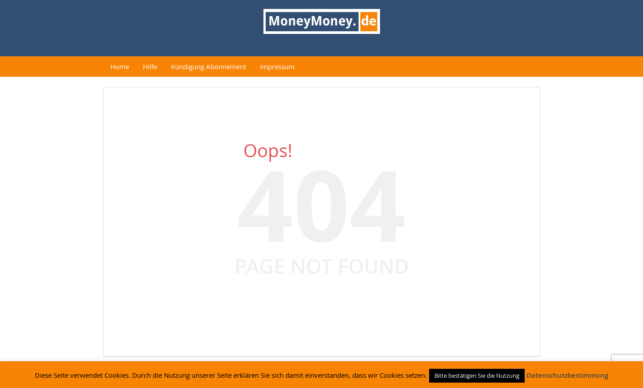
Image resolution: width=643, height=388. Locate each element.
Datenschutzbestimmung (567, 375)
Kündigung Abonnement (208, 66)
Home (119, 66)
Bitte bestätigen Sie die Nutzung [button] (476, 375)
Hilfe (150, 66)
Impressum (277, 66)
